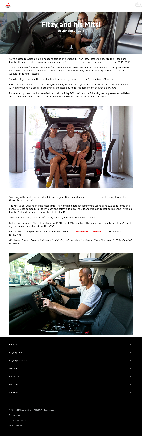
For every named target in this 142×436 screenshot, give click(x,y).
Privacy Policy (14, 415)
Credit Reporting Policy (18, 420)
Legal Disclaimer (15, 425)
